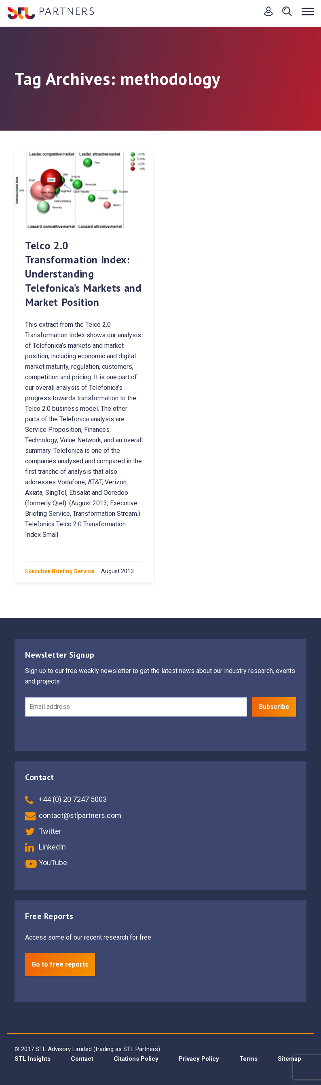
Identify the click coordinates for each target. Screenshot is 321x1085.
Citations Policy (136, 1058)
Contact (82, 1058)
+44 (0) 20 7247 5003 (66, 799)
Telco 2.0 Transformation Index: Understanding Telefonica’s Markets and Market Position (83, 274)
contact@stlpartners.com (73, 815)
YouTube (46, 862)
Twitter (43, 831)
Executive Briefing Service (59, 571)
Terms (248, 1058)
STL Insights (33, 1058)
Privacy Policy (199, 1058)
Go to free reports (60, 964)
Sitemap (289, 1058)
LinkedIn (45, 847)
